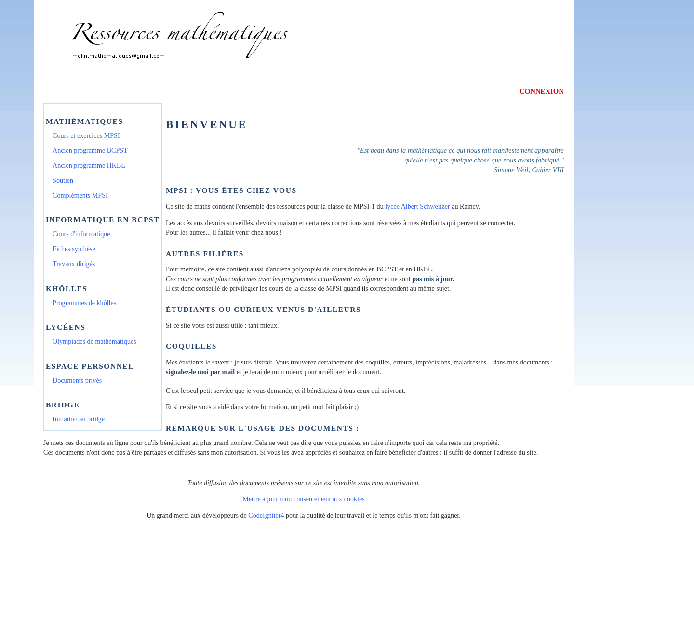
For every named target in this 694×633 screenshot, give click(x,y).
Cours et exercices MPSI (86, 135)
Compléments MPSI (80, 195)
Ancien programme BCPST (90, 150)
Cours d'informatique (81, 234)
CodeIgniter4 (266, 515)
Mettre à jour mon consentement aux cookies (303, 499)
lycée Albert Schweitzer (417, 206)
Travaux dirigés (74, 264)
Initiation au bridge (79, 419)
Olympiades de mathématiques (94, 341)
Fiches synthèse (74, 249)
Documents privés (77, 380)
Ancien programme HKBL (89, 165)
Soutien (63, 180)
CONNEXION (542, 91)
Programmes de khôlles (84, 303)
